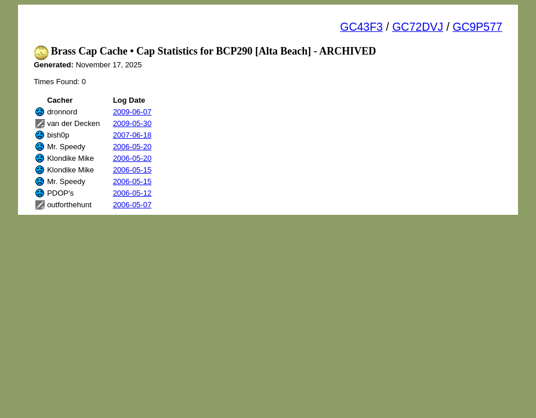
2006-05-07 (132, 204)
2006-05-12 (132, 193)
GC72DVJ (417, 26)
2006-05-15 (132, 169)
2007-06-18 (132, 135)
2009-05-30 (132, 123)
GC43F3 (361, 26)
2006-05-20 (132, 146)
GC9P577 (477, 26)
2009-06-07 (132, 111)
